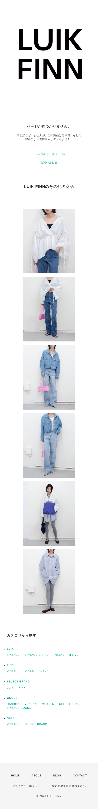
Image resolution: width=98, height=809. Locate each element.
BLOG (57, 775)
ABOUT (36, 775)
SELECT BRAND (18, 681)
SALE (11, 718)
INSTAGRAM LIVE (66, 654)
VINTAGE (13, 654)
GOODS (12, 697)
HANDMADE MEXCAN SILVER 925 (30, 704)
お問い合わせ (49, 162)
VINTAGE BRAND (37, 654)
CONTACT (80, 775)
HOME (15, 775)
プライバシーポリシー (26, 785)
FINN (10, 665)
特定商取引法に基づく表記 (69, 785)
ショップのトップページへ (49, 154)
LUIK (10, 648)
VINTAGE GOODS (19, 707)
